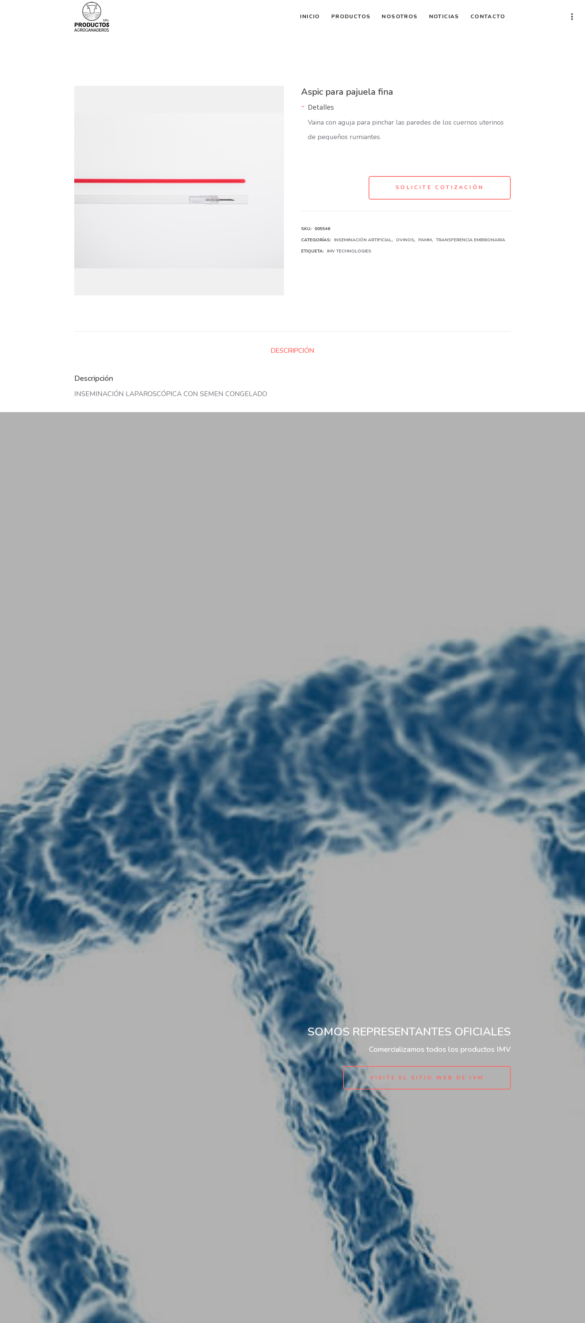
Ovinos (405, 240)
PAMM (425, 240)
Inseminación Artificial (363, 240)
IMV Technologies (349, 251)
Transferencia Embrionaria (470, 240)
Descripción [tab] (292, 350)
